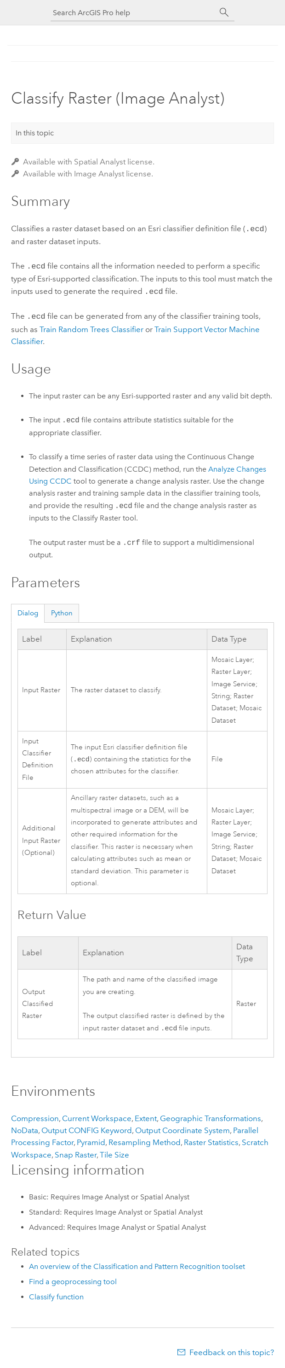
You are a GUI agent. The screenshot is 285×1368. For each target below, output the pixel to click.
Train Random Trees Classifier (91, 325)
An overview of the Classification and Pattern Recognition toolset (137, 1263)
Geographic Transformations (210, 1115)
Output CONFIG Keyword (86, 1127)
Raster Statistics (211, 1139)
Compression (35, 1115)
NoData (24, 1127)
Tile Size (114, 1152)
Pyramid (91, 1139)
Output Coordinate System (182, 1127)
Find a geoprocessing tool (73, 1278)
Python (62, 609)
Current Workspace (96, 1115)
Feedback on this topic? (231, 1349)
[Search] (224, 12)
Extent (146, 1115)
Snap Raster (76, 1152)
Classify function (56, 1294)
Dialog (27, 609)
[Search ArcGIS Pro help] (133, 13)
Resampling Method (144, 1139)
